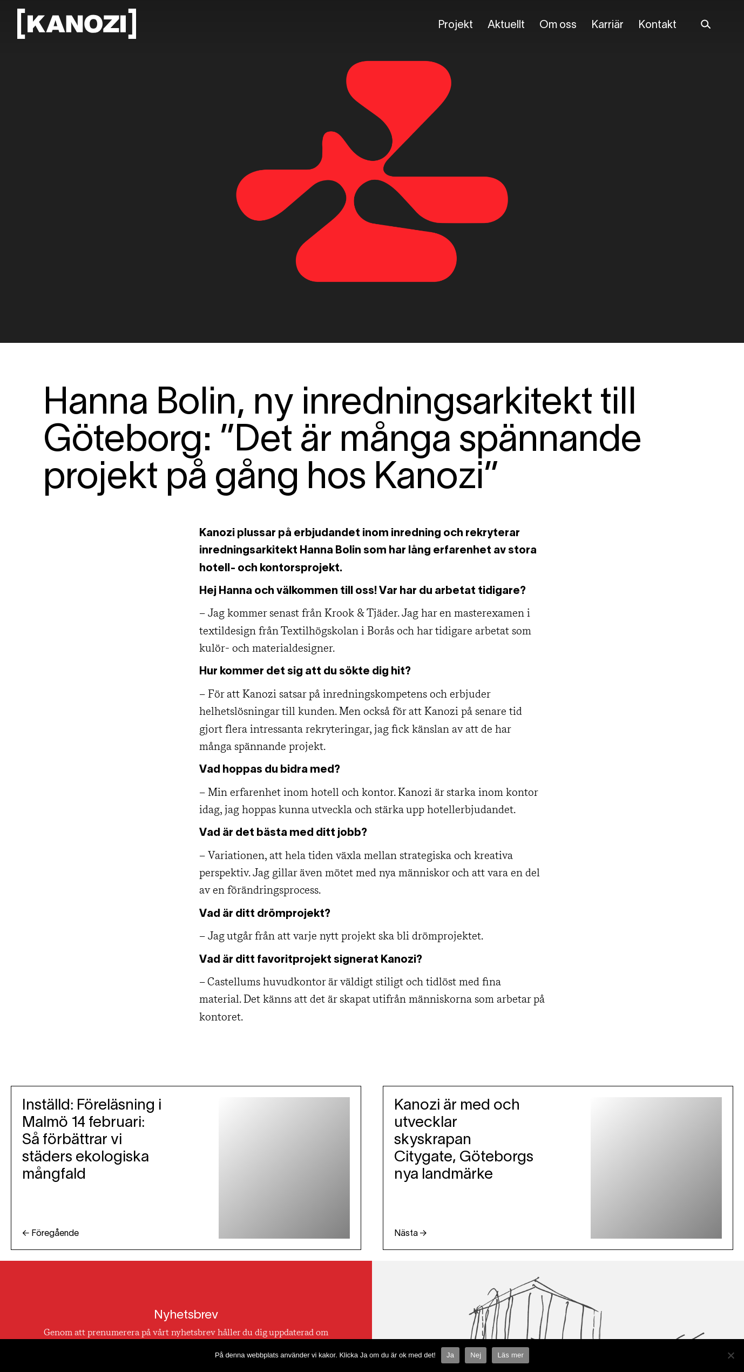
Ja (450, 1355)
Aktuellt (506, 25)
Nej (475, 1355)
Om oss (558, 25)
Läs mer (510, 1355)
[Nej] (730, 1355)
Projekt (455, 25)
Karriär (607, 25)
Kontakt (657, 25)
